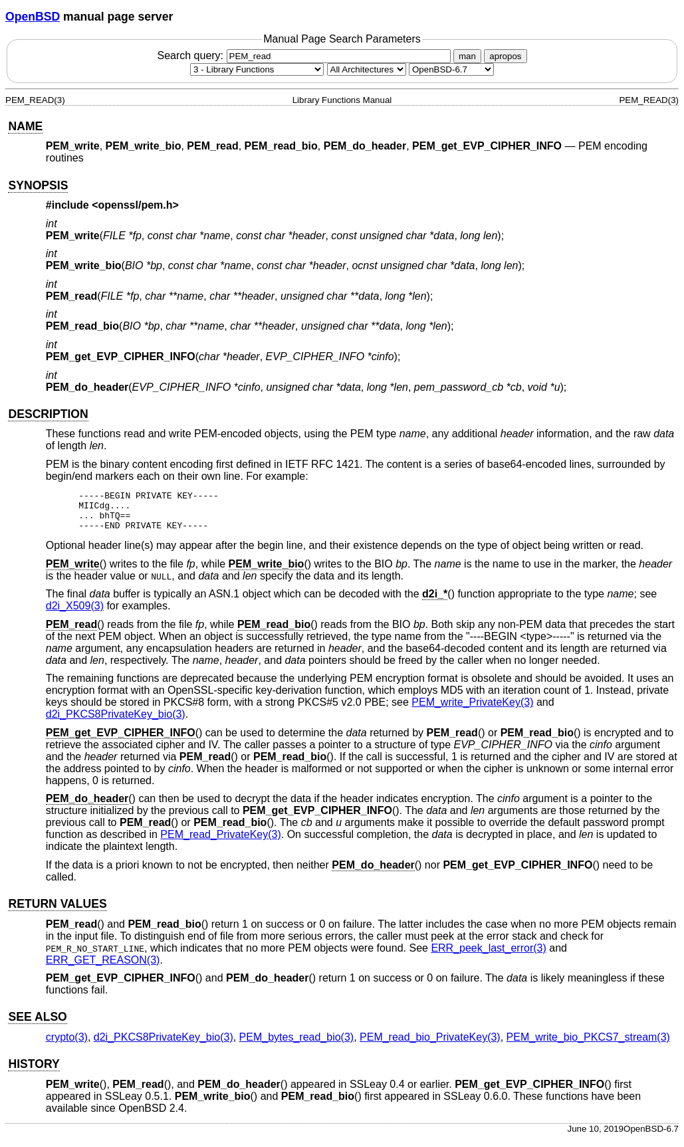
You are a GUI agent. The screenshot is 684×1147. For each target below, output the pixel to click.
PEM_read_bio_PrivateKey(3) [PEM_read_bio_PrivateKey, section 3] (430, 1045)
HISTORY (33, 1072)
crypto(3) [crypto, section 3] (67, 1045)
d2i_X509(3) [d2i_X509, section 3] (75, 613)
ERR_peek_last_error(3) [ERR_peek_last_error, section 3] (488, 956)
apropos (505, 56)
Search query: (305, 55)
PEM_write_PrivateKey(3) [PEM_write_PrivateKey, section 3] (472, 710)
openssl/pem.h (135, 205)
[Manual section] (257, 69)
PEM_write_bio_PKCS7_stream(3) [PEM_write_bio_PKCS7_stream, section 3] (588, 1045)
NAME (25, 126)
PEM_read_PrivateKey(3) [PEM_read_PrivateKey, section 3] (220, 842)
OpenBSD (32, 16)
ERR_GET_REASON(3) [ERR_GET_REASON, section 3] (103, 968)
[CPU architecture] (366, 69)
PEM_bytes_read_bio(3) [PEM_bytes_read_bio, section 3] (296, 1045)
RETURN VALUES (57, 911)
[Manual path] (451, 69)
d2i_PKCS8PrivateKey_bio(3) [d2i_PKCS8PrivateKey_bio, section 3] (115, 722)
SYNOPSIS (38, 185)
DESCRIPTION (48, 414)
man (467, 56)
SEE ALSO (37, 1024)
